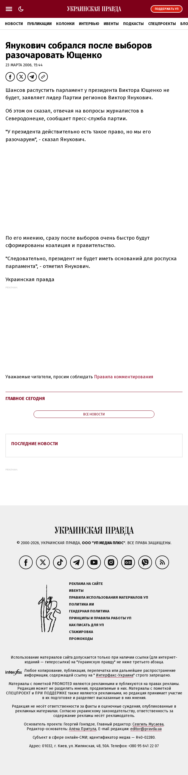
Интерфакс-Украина (114, 675)
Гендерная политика (89, 611)
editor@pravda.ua (146, 729)
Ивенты (111, 23)
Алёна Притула (82, 729)
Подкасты (133, 23)
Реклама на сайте (86, 584)
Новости (14, 23)
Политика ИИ (81, 604)
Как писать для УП (86, 625)
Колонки (65, 23)
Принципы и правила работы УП (100, 618)
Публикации (39, 23)
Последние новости (34, 443)
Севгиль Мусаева (148, 724)
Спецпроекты (162, 23)
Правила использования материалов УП (108, 597)
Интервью (89, 23)
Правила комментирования (123, 376)
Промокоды (81, 639)
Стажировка (81, 632)
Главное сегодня (25, 398)
